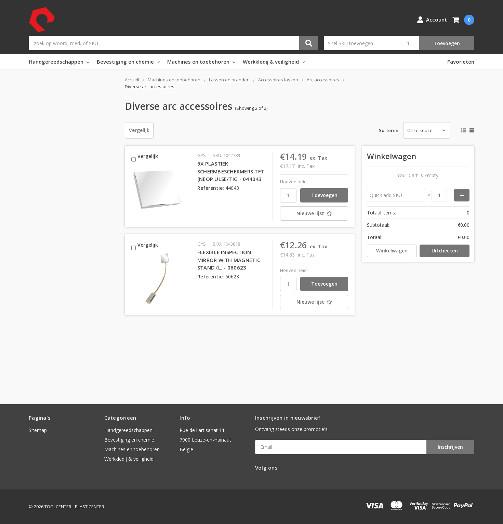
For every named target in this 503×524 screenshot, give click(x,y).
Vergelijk (139, 130)
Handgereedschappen (59, 61)
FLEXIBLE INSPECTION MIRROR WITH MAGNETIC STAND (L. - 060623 (228, 260)
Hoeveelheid (293, 182)
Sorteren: (389, 130)
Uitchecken (445, 250)
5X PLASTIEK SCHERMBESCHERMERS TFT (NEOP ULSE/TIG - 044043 (230, 171)
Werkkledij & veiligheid (274, 61)
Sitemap (38, 430)
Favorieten (460, 61)
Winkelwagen (392, 250)
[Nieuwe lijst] (314, 213)
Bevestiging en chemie (128, 61)
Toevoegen (447, 43)
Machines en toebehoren (201, 61)
